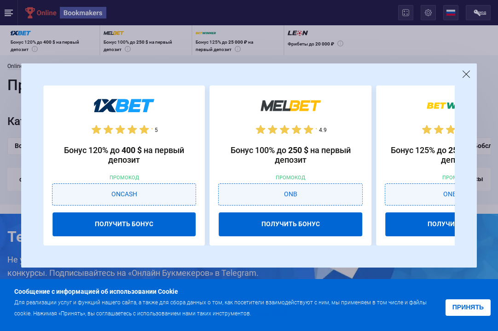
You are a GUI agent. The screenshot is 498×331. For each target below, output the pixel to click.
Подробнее (271, 312)
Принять (468, 307)
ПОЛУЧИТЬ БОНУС (124, 224)
